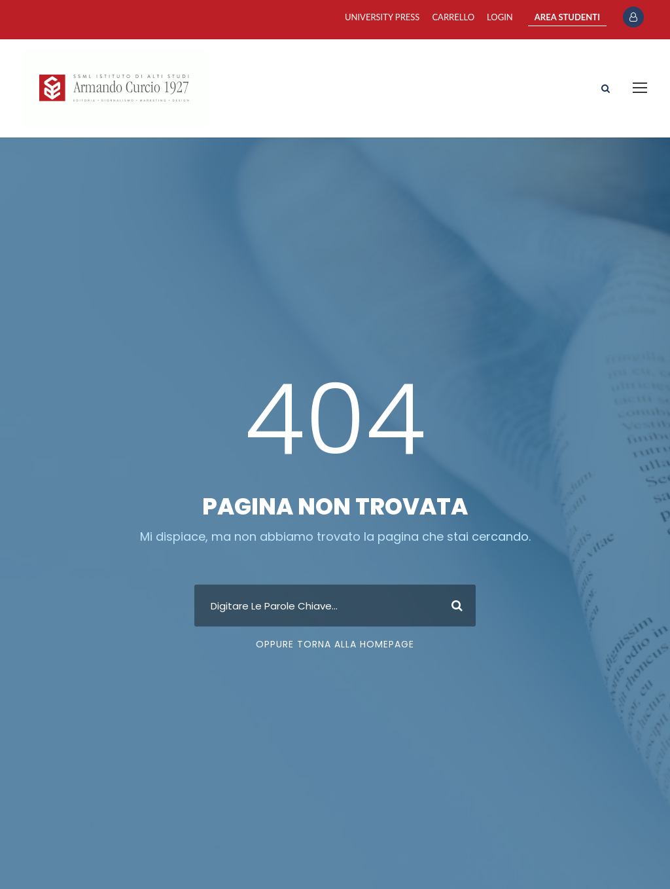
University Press (382, 17)
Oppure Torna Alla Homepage (335, 644)
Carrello (453, 17)
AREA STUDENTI (567, 17)
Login (500, 17)
